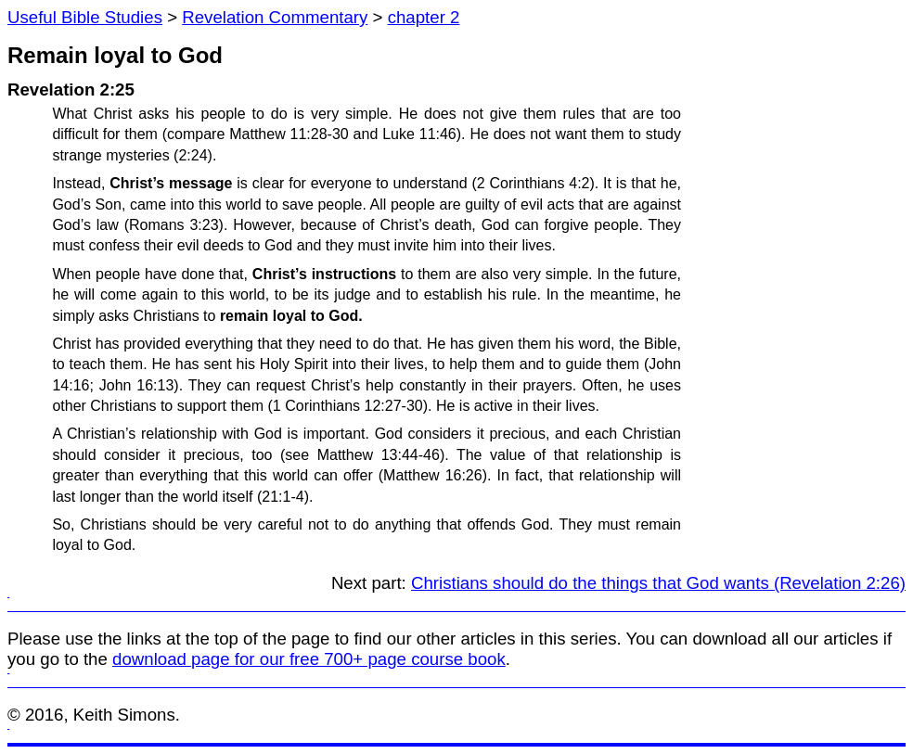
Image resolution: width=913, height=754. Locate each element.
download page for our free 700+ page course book (309, 659)
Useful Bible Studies (84, 17)
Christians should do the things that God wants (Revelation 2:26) (658, 583)
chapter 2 (424, 17)
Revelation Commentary (274, 17)
